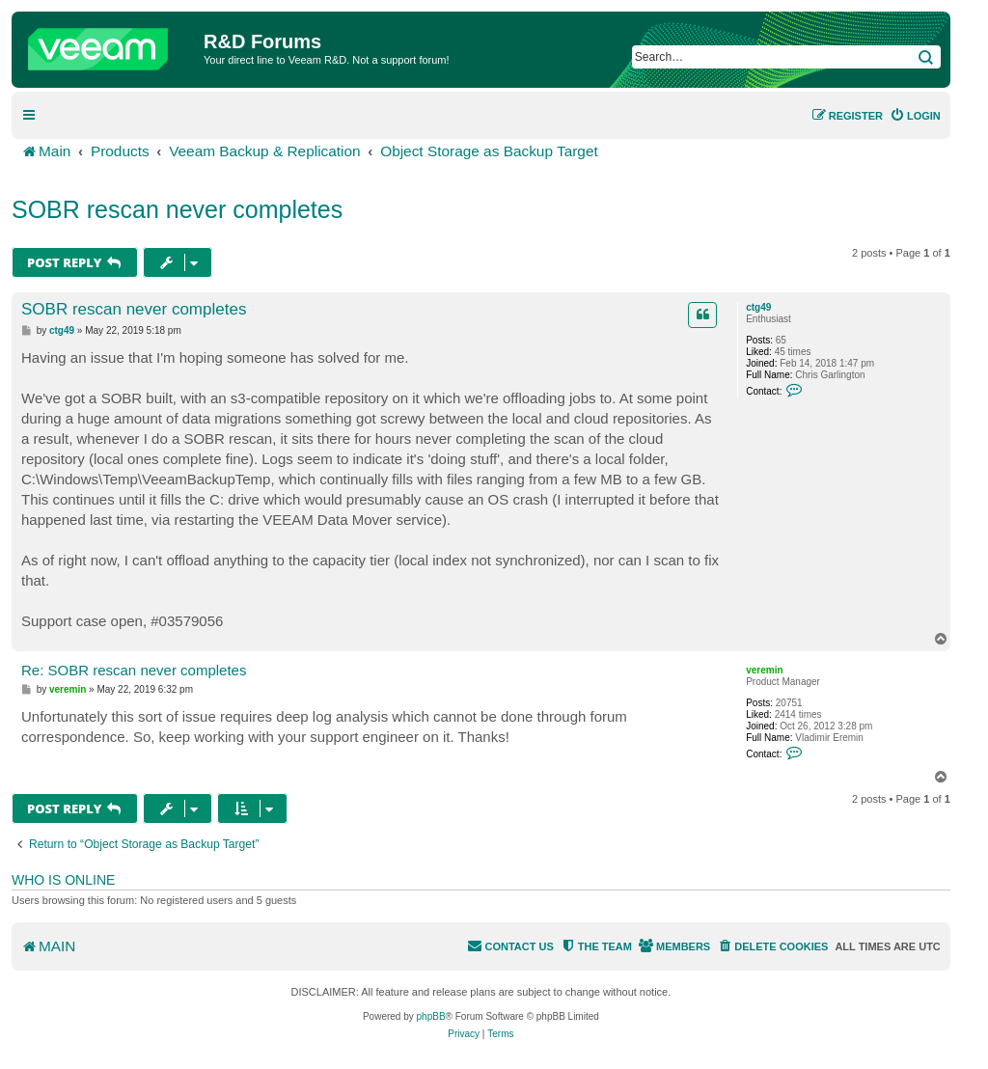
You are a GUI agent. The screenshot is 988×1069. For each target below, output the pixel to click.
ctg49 (758, 307)
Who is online (63, 880)
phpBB (431, 1016)
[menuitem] (915, 115)
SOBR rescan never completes (177, 209)
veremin (764, 670)
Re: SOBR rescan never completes (133, 670)
